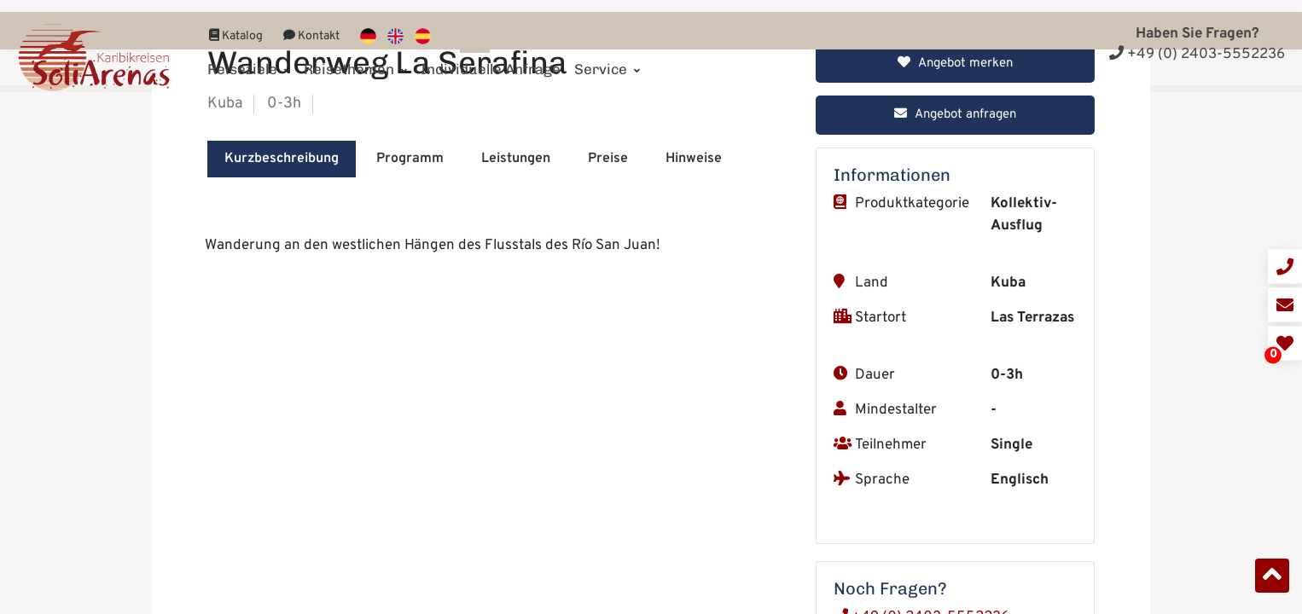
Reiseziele (248, 57)
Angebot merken (955, 465)
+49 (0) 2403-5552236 (1197, 54)
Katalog (236, 24)
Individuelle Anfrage (491, 57)
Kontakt (311, 24)
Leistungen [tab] (515, 560)
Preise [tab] (608, 560)
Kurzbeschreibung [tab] (281, 560)
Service (607, 57)
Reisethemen (355, 57)
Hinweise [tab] (694, 560)
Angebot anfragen (955, 516)
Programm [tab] (410, 560)
